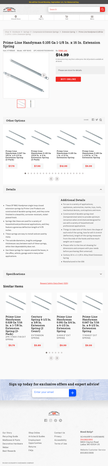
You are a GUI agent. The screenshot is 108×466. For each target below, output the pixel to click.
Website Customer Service (92, 449)
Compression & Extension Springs (46, 32)
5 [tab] (37, 173)
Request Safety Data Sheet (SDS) (54, 282)
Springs (26, 32)
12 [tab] (58, 173)
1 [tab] (25, 173)
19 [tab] (80, 173)
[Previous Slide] (51, 179)
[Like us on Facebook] (45, 419)
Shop (7, 32)
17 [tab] (73, 173)
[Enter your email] (49, 392)
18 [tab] (77, 173)
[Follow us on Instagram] (50, 419)
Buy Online (68, 79)
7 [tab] (43, 173)
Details (54, 189)
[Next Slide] (57, 179)
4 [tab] (34, 173)
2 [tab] (28, 173)
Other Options (54, 120)
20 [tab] (83, 173)
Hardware (16, 32)
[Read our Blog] (60, 419)
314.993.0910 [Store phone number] (86, 439)
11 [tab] (55, 173)
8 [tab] (46, 173)
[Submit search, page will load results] (102, 9)
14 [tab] (64, 173)
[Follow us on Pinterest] (55, 419)
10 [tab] (52, 173)
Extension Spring (68, 32)
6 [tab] (40, 173)
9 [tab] (49, 173)
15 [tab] (67, 173)
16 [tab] (70, 173)
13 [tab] (61, 173)
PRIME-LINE (62, 51)
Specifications (54, 273)
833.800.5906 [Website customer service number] (87, 452)
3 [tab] (31, 173)
